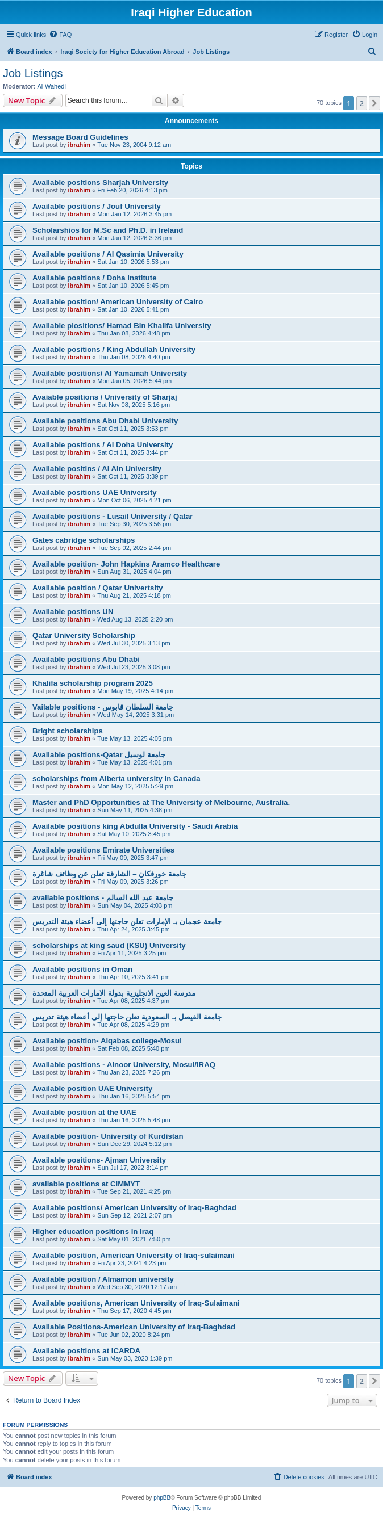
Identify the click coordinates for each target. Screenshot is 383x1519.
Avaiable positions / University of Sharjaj (104, 397)
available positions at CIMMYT (86, 1184)
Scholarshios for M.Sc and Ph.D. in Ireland (107, 230)
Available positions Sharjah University (100, 182)
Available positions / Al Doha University (102, 444)
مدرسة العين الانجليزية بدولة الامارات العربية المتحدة (113, 993)
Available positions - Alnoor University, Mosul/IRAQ (123, 1064)
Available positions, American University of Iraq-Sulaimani (136, 1303)
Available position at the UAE (84, 1112)
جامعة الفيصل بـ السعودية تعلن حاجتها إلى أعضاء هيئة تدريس (127, 1017)
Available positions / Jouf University (96, 206)
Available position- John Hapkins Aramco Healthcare (126, 564)
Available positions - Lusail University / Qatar (112, 516)
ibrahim (79, 144)
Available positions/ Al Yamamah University (109, 373)
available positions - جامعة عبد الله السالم (102, 897)
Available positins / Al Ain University (96, 468)
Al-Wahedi (52, 86)
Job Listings (33, 73)
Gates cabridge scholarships (83, 540)
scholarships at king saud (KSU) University (109, 945)
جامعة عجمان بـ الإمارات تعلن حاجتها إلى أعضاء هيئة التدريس (127, 921)
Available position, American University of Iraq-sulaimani (133, 1255)
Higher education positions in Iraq (92, 1231)
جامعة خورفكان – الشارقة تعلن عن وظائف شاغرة (109, 874)
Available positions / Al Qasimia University (108, 254)
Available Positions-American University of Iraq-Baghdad (133, 1327)
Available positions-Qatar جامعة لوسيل (98, 754)
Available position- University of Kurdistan (108, 1136)
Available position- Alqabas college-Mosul (107, 1041)
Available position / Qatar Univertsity (97, 588)
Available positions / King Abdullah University (113, 349)
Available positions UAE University (94, 492)
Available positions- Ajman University (99, 1160)
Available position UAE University (92, 1088)
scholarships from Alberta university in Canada (116, 778)
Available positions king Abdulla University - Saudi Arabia (135, 826)
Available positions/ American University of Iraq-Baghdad (134, 1207)
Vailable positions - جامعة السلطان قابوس (102, 707)
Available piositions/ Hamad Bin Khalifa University (121, 325)
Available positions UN (72, 611)
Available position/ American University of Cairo (117, 301)
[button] (374, 103)
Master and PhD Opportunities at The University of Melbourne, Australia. (161, 802)
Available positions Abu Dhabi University (105, 421)
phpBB (161, 1498)
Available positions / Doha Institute (94, 278)
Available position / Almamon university (103, 1279)
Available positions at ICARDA (86, 1350)
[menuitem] (60, 34)
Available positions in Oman (82, 969)
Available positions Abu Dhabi (86, 659)
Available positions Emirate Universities (103, 850)
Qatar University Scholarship (83, 635)
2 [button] (362, 103)
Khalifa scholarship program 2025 (92, 683)
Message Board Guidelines (80, 137)
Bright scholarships (67, 731)
